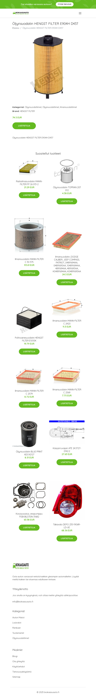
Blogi (14, 656)
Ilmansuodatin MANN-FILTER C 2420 (67, 322)
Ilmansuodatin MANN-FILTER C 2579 (29, 392)
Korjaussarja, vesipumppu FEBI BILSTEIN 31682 (29, 515)
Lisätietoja (24, 125)
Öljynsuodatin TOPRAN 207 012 (67, 189)
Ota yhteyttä (18, 661)
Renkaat (16, 627)
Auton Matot (18, 617)
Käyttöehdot (18, 666)
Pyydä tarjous (64, 4)
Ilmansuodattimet (68, 107)
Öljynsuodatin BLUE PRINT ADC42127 (29, 453)
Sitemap (16, 677)
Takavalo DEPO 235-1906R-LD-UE (67, 526)
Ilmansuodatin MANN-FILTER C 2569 (67, 391)
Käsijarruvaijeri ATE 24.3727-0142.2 (67, 450)
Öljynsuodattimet (33, 107)
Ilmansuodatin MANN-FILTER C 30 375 (29, 260)
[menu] (80, 13)
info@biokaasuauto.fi (22, 601)
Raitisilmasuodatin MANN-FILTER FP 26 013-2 (29, 183)
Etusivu (15, 28)
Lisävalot (16, 622)
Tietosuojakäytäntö (22, 671)
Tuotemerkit (18, 633)
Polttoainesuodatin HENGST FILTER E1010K (29, 339)
